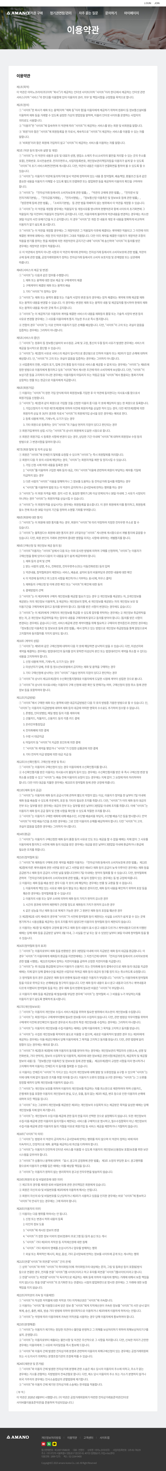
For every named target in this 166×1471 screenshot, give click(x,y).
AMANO (19, 12)
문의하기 (111, 12)
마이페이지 (131, 12)
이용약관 (72, 1438)
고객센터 (88, 1438)
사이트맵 (104, 1438)
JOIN (157, 3)
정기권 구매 (35, 12)
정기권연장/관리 (60, 12)
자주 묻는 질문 (88, 12)
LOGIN (147, 3)
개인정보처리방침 (51, 1438)
